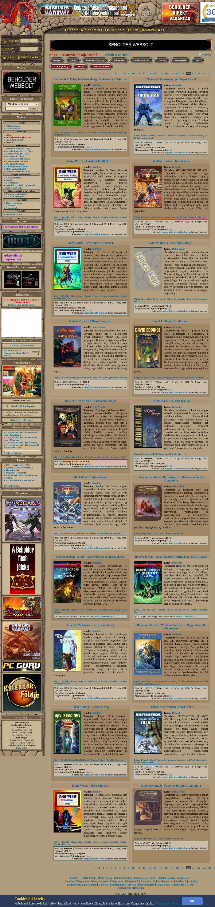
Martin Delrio (166, 299)
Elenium (174, 377)
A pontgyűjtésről (14, 139)
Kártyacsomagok (14, 153)
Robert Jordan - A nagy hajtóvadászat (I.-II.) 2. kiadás (90, 556)
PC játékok (11, 163)
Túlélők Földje (88, 877)
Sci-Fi (185, 217)
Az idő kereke (101, 610)
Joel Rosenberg (100, 132)
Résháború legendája (117, 132)
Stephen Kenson (163, 217)
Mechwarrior (180, 299)
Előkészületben (13, 128)
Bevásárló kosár (14, 214)
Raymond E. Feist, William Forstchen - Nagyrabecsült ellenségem (171, 627)
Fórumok (11, 205)
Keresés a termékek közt (18, 171)
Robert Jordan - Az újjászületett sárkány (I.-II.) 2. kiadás (171, 556)
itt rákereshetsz (105, 616)
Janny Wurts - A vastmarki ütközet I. (90, 243)
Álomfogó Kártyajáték (77, 881)
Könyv (73, 60)
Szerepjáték (178, 533)
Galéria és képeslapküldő (112, 884)
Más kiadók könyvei (16, 151)
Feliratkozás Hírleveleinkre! (20, 226)
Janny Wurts (84, 217)
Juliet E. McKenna (87, 681)
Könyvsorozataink (77, 884)
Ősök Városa (105, 877)
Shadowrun (177, 217)
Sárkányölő (140, 877)
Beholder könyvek (15, 148)
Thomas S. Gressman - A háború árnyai (171, 79)
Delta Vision (178, 248)
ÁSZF (53, 55)
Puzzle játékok (13, 161)
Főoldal (74, 877)
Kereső (207, 55)
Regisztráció (163, 884)
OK (192, 901)
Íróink (9, 180)
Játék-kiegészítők (14, 158)
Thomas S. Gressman (166, 135)
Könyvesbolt (132, 881)
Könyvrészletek (14, 187)
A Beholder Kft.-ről (182, 884)
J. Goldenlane (162, 454)
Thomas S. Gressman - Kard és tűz (171, 707)
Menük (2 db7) (60, 66)
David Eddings (162, 377)
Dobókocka (119, 60)
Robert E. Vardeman (87, 457)
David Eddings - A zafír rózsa (170, 321)
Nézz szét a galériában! (21, 420)
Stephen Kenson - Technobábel (171, 161)
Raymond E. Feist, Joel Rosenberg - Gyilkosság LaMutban (90, 79)
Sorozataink (12, 182)
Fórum (92, 884)
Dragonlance (97, 377)
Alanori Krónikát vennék (18, 480)
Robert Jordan (85, 610)
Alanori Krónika (150, 881)
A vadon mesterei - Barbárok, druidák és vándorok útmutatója (171, 479)
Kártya (56, 60)
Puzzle (162, 60)
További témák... (12, 485)
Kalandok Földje (123, 877)
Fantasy (123, 217)
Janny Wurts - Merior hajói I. (90, 785)
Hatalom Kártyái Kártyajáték (174, 877)
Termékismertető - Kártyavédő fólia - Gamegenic (20, 433)
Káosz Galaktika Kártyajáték (107, 881)
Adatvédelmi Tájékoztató (13, 257)
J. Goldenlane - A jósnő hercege (171, 401)
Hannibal (10, 470)
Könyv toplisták (14, 203)
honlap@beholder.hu (21, 725)
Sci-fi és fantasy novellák (141, 884)
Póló (198, 60)
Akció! (81, 66)
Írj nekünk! (22, 747)
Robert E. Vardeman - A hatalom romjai (90, 401)
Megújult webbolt (15, 472)
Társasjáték (180, 60)
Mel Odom (80, 533)
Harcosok (114, 377)
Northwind (202, 299)
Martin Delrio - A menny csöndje (171, 243)
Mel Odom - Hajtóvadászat (90, 477)
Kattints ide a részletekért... (21, 304)
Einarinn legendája (108, 681)
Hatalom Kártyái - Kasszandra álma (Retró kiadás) (16, 353)
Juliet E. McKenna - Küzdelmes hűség (90, 625)
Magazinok (11, 156)
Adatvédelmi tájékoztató (79, 55)
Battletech (181, 135)
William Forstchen (187, 681)
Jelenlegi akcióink (117, 55)
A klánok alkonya (195, 135)
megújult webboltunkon (96, 149)
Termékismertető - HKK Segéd (21, 442)
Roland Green (84, 377)
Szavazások (12, 208)
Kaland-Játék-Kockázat (18, 467)
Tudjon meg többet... (168, 903)
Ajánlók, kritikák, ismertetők (20, 185)
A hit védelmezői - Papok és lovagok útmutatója (171, 785)
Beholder (96, 85)
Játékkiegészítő (141, 60)
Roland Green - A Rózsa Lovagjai (90, 321)
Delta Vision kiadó (149, 299)
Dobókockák (12, 169)
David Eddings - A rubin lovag (90, 707)
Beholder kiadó (67, 132)
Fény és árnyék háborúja (105, 217)
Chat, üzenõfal (13, 177)
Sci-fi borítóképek (15, 196)
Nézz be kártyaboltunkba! (22, 345)
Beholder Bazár (101, 66)
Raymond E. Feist (83, 132)
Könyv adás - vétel (15, 465)
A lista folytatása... (13, 453)
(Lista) (28, 148)
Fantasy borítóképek (16, 194)
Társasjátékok (13, 166)
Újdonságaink (13, 126)
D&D (106, 377)
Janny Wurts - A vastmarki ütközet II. (90, 161)
